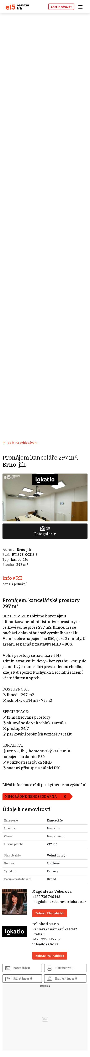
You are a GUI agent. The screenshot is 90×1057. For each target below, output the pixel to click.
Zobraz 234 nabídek (49, 913)
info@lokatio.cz (45, 944)
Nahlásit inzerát (66, 978)
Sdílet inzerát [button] (22, 978)
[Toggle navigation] (81, 6)
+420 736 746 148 (46, 897)
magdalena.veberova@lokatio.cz (59, 902)
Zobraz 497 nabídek (49, 956)
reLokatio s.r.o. (46, 924)
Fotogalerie (45, 531)
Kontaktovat (21, 968)
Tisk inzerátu (64, 968)
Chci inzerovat (61, 7)
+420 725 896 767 (46, 939)
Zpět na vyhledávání (22, 443)
